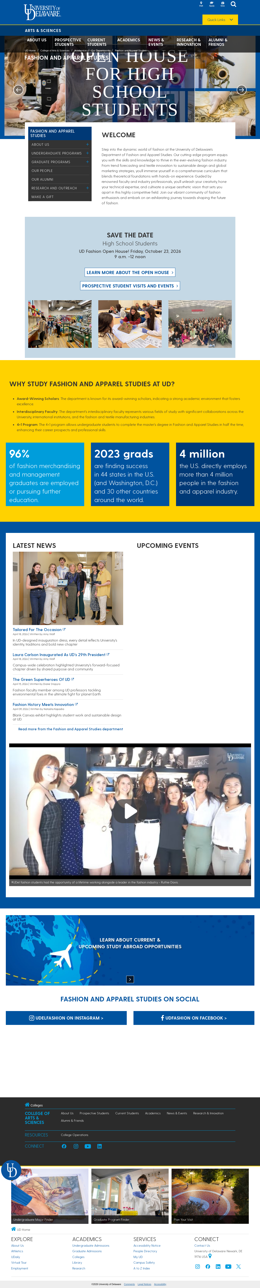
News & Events (156, 42)
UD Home (30, 50)
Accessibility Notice (147, 1245)
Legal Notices (144, 1284)
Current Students (96, 42)
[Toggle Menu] (87, 144)
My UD (138, 1257)
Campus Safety (144, 1262)
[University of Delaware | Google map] (210, 1256)
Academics (128, 40)
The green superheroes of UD (41, 679)
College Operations (74, 1135)
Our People (42, 171)
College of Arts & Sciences (54, 50)
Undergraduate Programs (57, 153)
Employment (19, 1268)
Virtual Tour (19, 1262)
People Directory (145, 1251)
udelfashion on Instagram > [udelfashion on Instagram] (66, 1017)
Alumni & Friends (217, 42)
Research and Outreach (54, 188)
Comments (129, 1284)
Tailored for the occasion (37, 629)
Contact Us (202, 1245)
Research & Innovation (189, 42)
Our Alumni (42, 179)
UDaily (15, 1257)
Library (77, 1262)
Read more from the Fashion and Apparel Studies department (70, 729)
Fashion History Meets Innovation (43, 704)
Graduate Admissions (87, 1251)
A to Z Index (141, 1268)
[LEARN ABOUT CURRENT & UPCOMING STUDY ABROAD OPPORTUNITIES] (130, 950)
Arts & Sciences (43, 30)
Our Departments (100, 50)
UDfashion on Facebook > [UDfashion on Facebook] (194, 1017)
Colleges (78, 1257)
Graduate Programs (51, 162)
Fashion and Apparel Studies (130, 50)
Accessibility (160, 1284)
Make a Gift (43, 197)
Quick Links (216, 20)
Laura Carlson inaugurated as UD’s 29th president (59, 654)
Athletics (17, 1251)
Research (78, 1268)
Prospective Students (68, 42)
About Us (36, 40)
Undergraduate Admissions (90, 1245)
